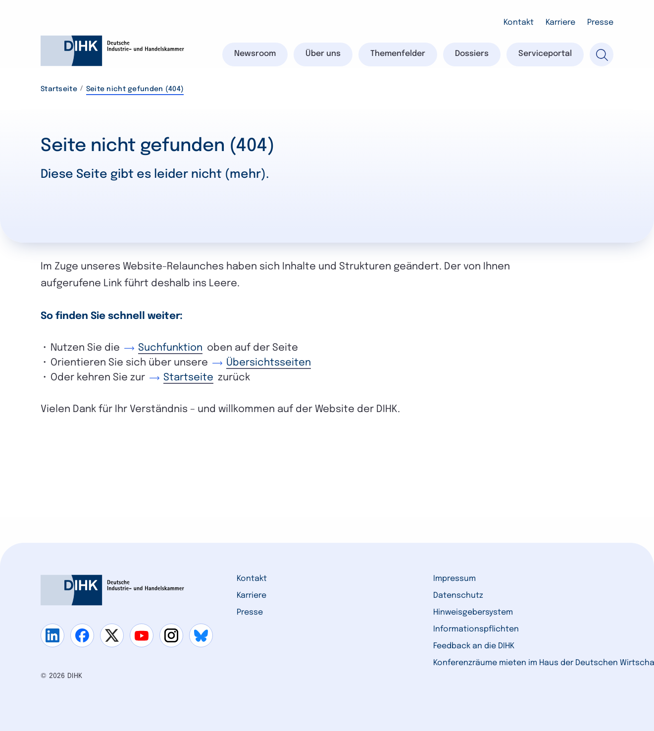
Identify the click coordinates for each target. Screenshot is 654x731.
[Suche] (601, 54)
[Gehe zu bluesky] (201, 635)
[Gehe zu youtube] (141, 635)
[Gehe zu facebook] (82, 635)
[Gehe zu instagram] (171, 635)
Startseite (59, 89)
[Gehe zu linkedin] (52, 635)
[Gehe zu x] (112, 635)
